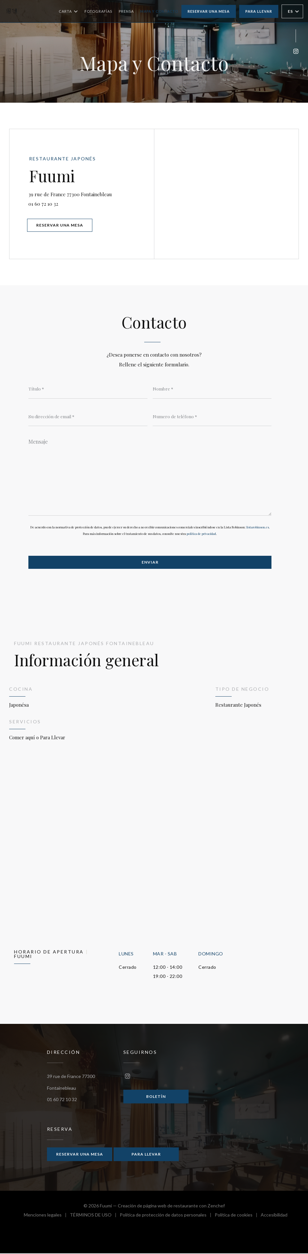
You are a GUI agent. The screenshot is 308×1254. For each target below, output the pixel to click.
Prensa (126, 11)
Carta (68, 11)
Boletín (156, 1096)
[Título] (87, 389)
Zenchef (216, 1206)
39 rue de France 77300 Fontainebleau (91, 193)
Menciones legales (47, 1216)
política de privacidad (201, 534)
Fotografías (98, 11)
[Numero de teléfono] (212, 416)
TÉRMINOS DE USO (95, 1216)
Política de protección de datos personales (167, 1216)
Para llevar (258, 11)
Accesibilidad (274, 1216)
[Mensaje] (149, 475)
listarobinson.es (257, 527)
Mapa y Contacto (159, 11)
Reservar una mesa (209, 11)
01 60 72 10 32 (44, 203)
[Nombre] (212, 389)
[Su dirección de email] (87, 416)
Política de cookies (238, 1216)
